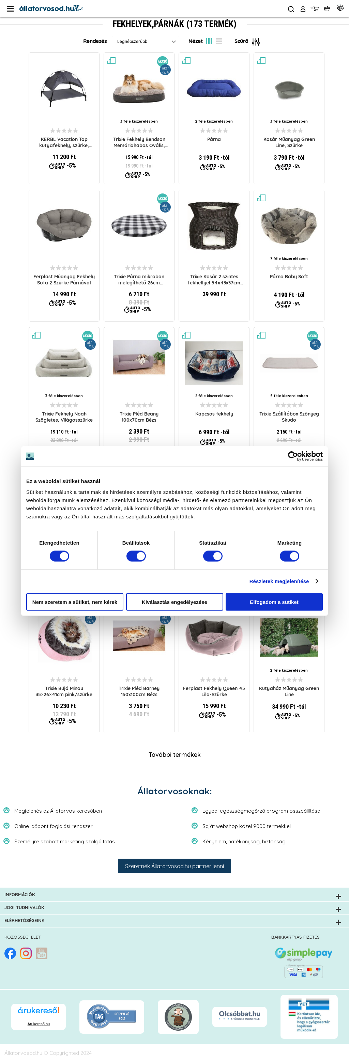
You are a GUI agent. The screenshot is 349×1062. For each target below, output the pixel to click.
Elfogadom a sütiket (274, 602)
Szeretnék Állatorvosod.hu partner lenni (174, 866)
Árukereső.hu (39, 1024)
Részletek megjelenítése (279, 581)
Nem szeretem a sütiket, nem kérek (74, 602)
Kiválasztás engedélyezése (174, 602)
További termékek (175, 755)
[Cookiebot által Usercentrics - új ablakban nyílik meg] (293, 456)
